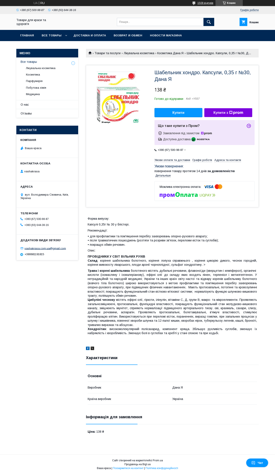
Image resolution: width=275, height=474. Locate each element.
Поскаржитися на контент (128, 468)
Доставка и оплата (89, 35)
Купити (179, 112)
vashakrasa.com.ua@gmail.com (45, 248)
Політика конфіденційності (161, 468)
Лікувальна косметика (139, 53)
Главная (27, 35)
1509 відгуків (205, 3)
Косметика (33, 74)
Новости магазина (166, 35)
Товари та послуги (108, 53)
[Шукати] (208, 22)
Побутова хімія (36, 87)
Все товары (51, 35)
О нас (25, 104)
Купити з (228, 113)
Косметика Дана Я (170, 53)
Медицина (33, 94)
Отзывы (26, 113)
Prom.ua (158, 460)
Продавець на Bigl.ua (137, 464)
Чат (257, 463)
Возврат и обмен (128, 35)
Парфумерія (34, 81)
